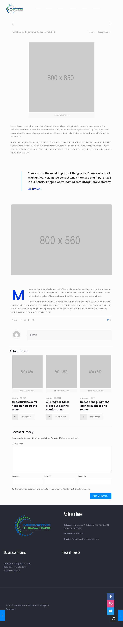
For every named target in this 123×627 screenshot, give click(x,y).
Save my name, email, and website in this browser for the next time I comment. (52, 489)
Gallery (84, 8)
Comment (17, 443)
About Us (49, 8)
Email (48, 476)
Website (82, 476)
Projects (61, 8)
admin (30, 32)
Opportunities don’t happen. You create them (24, 405)
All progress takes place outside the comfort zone (57, 405)
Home (38, 8)
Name (15, 476)
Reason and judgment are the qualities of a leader (94, 405)
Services (73, 8)
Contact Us (96, 8)
